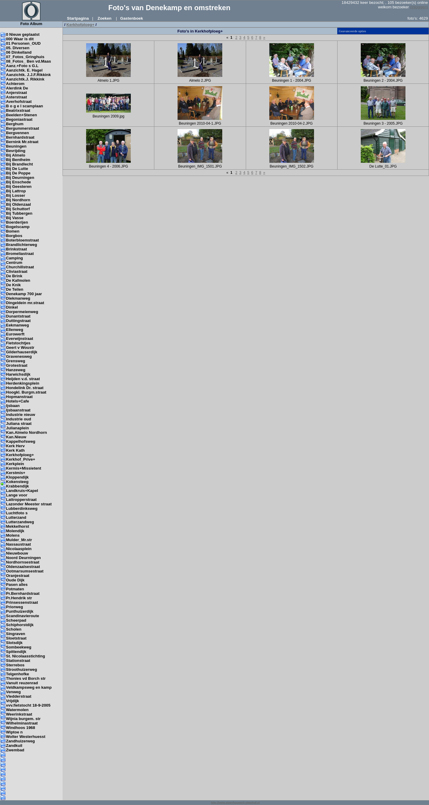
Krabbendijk (17, 486)
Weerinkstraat (19, 714)
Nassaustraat (18, 544)
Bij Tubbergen (19, 213)
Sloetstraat (16, 638)
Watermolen (17, 710)
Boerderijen (17, 222)
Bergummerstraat (22, 128)
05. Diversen (17, 48)
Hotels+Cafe (17, 401)
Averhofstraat (19, 101)
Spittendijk (16, 651)
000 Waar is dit (20, 39)
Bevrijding (15, 150)
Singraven (15, 633)
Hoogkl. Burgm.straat (26, 392)
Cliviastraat (16, 271)
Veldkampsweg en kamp (29, 687)
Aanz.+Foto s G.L (22, 66)
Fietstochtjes (18, 343)
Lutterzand (16, 517)
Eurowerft (15, 334)
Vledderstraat (18, 696)
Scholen (13, 629)
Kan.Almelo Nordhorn (26, 432)
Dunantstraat (18, 316)
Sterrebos (15, 665)
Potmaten (15, 589)
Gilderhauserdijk (21, 352)
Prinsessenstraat (22, 602)
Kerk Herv (15, 446)
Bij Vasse (15, 218)
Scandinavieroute (22, 616)
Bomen (12, 231)
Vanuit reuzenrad (22, 683)
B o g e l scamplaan (24, 106)
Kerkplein (15, 464)
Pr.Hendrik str (19, 598)
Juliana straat (19, 423)
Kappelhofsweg (20, 441)
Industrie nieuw (20, 414)
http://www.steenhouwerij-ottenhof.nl (235, 802)
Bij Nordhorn (18, 200)
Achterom (15, 83)
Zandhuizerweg (20, 741)
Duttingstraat (18, 320)
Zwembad (15, 750)
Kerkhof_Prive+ (20, 459)
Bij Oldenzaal (18, 204)
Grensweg (15, 361)
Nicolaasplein (19, 549)
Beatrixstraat (18, 110)
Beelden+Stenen (21, 115)
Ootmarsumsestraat (24, 571)
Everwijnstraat (19, 338)
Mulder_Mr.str (19, 540)
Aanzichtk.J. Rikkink (25, 79)
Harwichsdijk (18, 374)
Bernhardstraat (20, 137)
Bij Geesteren (19, 186)
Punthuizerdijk (19, 611)
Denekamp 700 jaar (24, 294)
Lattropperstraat (21, 499)
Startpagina (78, 18)
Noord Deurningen (23, 557)
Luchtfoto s (17, 513)
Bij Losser (15, 195)
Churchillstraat (20, 267)
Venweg (13, 692)
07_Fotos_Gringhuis (25, 57)
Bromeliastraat (20, 253)
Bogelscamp (17, 227)
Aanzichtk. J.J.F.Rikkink (28, 74)
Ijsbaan (13, 405)
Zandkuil (14, 745)
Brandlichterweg (21, 244)
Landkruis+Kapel (22, 490)
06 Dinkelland (19, 52)
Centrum (14, 262)
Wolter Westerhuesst (25, 736)
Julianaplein (17, 428)
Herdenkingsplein (22, 383)
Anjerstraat (16, 92)
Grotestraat (16, 365)
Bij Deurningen (20, 177)
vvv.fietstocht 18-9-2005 (28, 705)
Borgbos (14, 235)
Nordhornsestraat (22, 562)
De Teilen (14, 289)
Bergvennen (17, 133)
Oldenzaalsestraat (23, 566)
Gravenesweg (19, 356)
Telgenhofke (17, 674)
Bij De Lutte (17, 168)
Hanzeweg (15, 370)
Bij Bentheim (18, 159)
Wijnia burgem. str (23, 718)
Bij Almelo (15, 155)
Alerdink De (17, 88)
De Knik (13, 285)
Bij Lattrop (16, 191)
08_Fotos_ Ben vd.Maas (28, 61)
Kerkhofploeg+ (20, 455)
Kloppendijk (17, 477)
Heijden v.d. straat (23, 379)
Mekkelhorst (17, 526)
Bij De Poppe (18, 173)
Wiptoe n (14, 732)
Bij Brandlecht (19, 164)
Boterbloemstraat (22, 240)
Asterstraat (16, 97)
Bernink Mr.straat (22, 142)
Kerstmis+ (15, 472)
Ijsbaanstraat (18, 410)
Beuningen (16, 146)
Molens (13, 535)
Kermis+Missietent (23, 468)
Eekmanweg (17, 325)
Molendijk (15, 531)
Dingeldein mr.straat (25, 303)
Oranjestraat (17, 575)
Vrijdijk (12, 701)
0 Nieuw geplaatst (23, 34)
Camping (14, 258)
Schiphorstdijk (20, 625)
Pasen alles (17, 584)
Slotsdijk (14, 642)
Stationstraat (18, 660)
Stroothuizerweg (21, 669)
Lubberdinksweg (22, 508)
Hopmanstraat (19, 396)
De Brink (14, 276)
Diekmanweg (18, 298)
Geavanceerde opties (352, 31)
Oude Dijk (15, 580)
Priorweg (14, 607)
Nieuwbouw (17, 553)
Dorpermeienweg (22, 311)
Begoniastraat (19, 119)
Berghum (15, 124)
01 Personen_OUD (23, 43)
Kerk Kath (15, 450)
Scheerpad (16, 620)
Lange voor (16, 495)
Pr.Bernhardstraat (23, 593)
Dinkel (12, 307)
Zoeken (105, 18)
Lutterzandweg (20, 522)
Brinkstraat (16, 249)
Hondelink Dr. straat (24, 388)
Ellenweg (14, 329)
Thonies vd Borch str (26, 678)
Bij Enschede (18, 182)
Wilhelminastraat (22, 723)
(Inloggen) (419, 7)
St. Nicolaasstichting (25, 656)
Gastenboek (131, 18)
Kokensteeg (17, 481)
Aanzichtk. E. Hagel (24, 70)
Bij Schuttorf (18, 209)
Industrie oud (18, 419)
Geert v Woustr (20, 347)
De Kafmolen (18, 280)
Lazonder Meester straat (29, 504)
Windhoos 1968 (20, 727)
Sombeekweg (18, 647)
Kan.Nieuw (16, 437)
